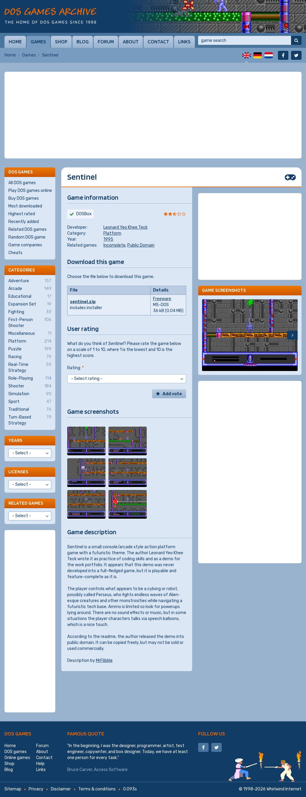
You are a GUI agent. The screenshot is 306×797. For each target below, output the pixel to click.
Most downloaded (25, 206)
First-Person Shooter (29, 322)
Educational (29, 297)
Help (40, 763)
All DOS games (22, 182)
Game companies (25, 245)
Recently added (23, 221)
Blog (82, 42)
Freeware (162, 298)
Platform (112, 233)
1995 (108, 239)
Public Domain (140, 245)
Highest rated (21, 213)
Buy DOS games (23, 198)
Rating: (75, 367)
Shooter (29, 386)
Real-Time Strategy (29, 367)
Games (38, 42)
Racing (29, 357)
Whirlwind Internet (284, 789)
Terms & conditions (97, 789)
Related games (25, 503)
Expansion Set (29, 304)
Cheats (15, 252)
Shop (61, 42)
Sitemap (12, 789)
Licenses (18, 471)
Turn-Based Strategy (29, 420)
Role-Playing (29, 378)
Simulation (29, 394)
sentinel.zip (83, 301)
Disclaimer (61, 789)
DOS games (17, 733)
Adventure (29, 281)
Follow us (211, 733)
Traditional (29, 410)
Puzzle (29, 349)
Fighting (29, 312)
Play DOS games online (30, 190)
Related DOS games (27, 229)
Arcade (29, 289)
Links (184, 42)
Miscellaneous (29, 334)
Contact (158, 42)
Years (15, 440)
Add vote (172, 393)
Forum (106, 42)
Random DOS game (26, 237)
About (131, 42)
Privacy (36, 789)
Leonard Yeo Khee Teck (125, 227)
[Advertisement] (153, 115)
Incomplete (114, 245)
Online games (17, 757)
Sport (29, 402)
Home (15, 42)
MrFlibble (104, 660)
